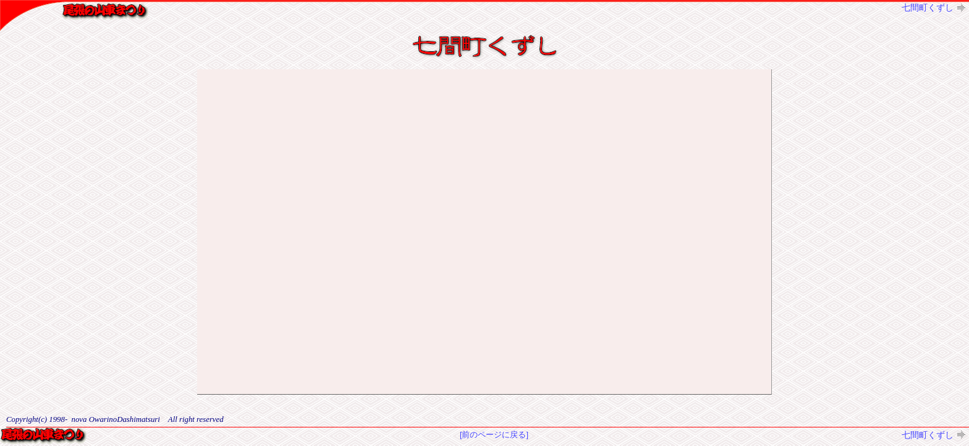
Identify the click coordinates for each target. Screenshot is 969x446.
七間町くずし (928, 7)
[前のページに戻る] (494, 434)
